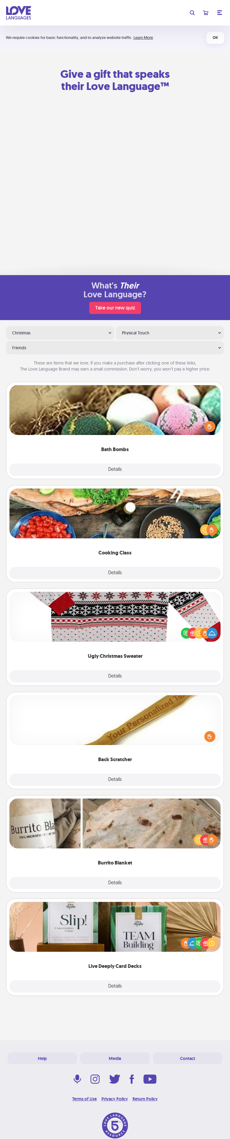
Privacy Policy (114, 1099)
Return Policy (145, 1099)
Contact (187, 1058)
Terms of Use (84, 1099)
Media (115, 1058)
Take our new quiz (115, 308)
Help (42, 1058)
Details (115, 469)
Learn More (143, 37)
